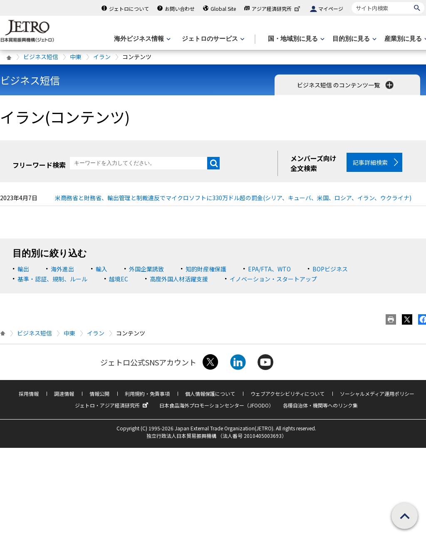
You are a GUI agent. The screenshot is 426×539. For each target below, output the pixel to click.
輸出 (23, 272)
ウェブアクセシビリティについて (287, 396)
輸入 (101, 272)
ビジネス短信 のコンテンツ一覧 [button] (346, 85)
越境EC (118, 282)
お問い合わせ (180, 8)
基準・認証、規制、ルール (52, 282)
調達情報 (64, 396)
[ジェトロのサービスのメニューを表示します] (212, 39)
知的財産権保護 (206, 272)
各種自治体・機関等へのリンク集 (320, 408)
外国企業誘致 (146, 272)
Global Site (223, 8)
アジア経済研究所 (277, 8)
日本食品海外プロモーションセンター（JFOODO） (216, 408)
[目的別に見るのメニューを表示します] (353, 39)
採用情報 (29, 396)
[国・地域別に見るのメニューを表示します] (295, 39)
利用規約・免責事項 (147, 396)
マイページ (330, 8)
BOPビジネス (330, 272)
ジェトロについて (129, 8)
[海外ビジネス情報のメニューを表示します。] (141, 39)
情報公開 (99, 396)
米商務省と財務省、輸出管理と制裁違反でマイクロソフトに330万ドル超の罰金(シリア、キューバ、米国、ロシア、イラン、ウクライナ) (233, 201)
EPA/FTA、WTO (269, 272)
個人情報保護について (210, 396)
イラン (102, 56)
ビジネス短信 (40, 56)
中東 (76, 56)
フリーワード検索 (39, 165)
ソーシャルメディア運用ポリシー (377, 396)
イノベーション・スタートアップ (273, 282)
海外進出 (62, 272)
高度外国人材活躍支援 (179, 282)
